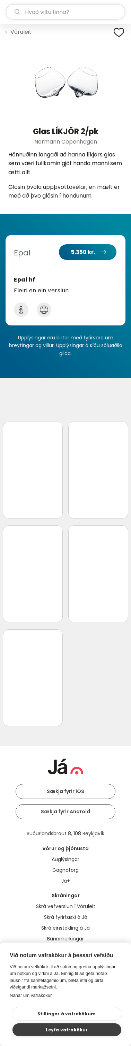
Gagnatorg (65, 870)
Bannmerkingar (65, 938)
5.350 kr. (83, 252)
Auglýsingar (65, 859)
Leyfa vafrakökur (67, 1030)
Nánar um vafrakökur (31, 995)
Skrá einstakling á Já (65, 927)
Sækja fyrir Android (65, 811)
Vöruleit (21, 32)
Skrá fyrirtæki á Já (65, 917)
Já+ (65, 880)
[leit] (65, 12)
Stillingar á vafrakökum (66, 1014)
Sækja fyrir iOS (65, 791)
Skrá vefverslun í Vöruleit (65, 906)
